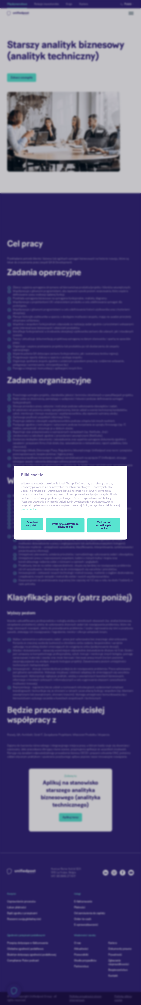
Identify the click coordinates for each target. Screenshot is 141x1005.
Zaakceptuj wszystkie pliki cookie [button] (103, 525)
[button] (65, 525)
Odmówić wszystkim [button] (32, 524)
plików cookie (29, 509)
